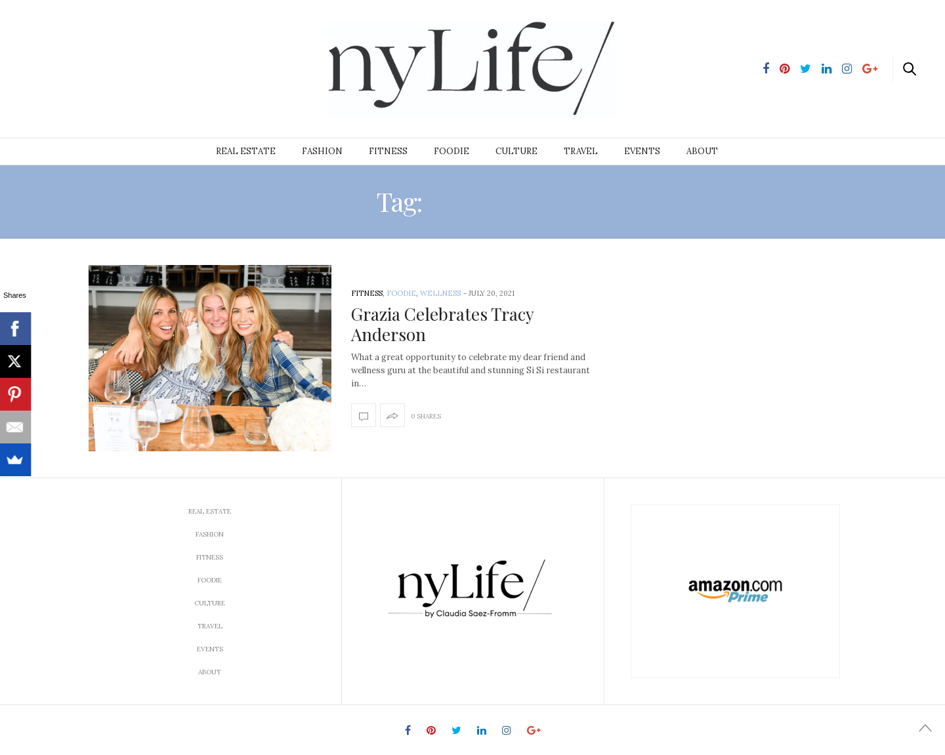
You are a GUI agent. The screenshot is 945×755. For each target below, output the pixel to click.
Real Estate (246, 151)
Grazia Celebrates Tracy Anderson (442, 324)
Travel (581, 151)
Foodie (451, 151)
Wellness (440, 293)
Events (642, 151)
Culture (516, 151)
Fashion (322, 151)
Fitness (388, 151)
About (702, 151)
